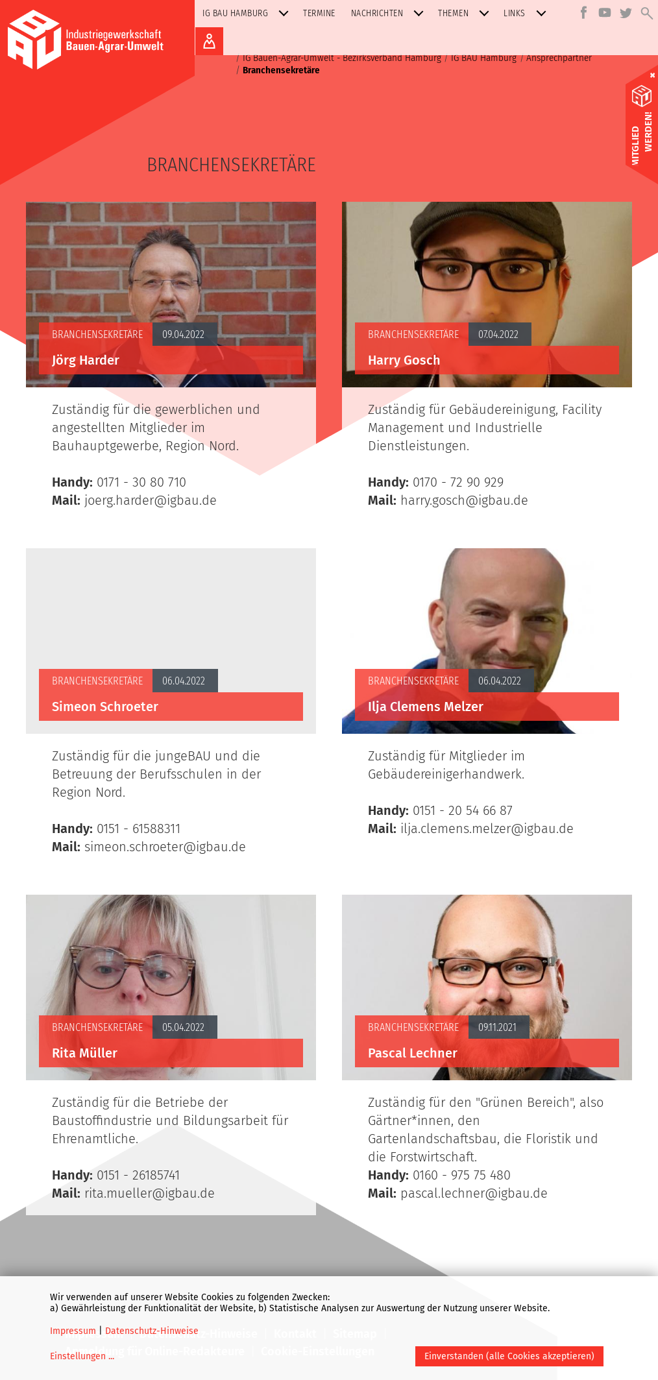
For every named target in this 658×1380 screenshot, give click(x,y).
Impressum (73, 1331)
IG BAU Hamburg (248, 13)
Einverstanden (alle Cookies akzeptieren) (509, 1356)
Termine (319, 13)
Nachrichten (390, 13)
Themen (466, 13)
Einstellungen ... (82, 1356)
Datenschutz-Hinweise (152, 1331)
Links (528, 13)
